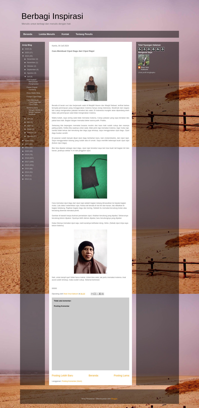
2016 (27, 165)
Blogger (114, 399)
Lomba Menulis (47, 34)
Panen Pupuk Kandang (32, 88)
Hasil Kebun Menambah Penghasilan (33, 82)
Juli (28, 77)
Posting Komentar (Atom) (72, 381)
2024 (27, 56)
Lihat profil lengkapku (146, 72)
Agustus (30, 73)
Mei (29, 122)
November (31, 62)
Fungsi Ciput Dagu (34, 97)
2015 (27, 168)
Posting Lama (121, 375)
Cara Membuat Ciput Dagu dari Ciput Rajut (34, 102)
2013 (27, 176)
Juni (29, 119)
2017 (27, 162)
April (29, 126)
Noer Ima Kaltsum (145, 68)
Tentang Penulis (84, 34)
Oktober (30, 66)
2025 (27, 53)
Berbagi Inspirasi (52, 16)
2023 (27, 141)
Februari (30, 133)
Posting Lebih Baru (62, 375)
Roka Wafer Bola (33, 93)
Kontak (65, 34)
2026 (27, 49)
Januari (30, 136)
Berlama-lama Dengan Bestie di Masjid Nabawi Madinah (34, 111)
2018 (27, 158)
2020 (27, 151)
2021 (27, 147)
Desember (31, 59)
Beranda (27, 34)
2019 (27, 155)
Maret (29, 129)
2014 (27, 172)
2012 (27, 179)
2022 (27, 144)
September (31, 69)
